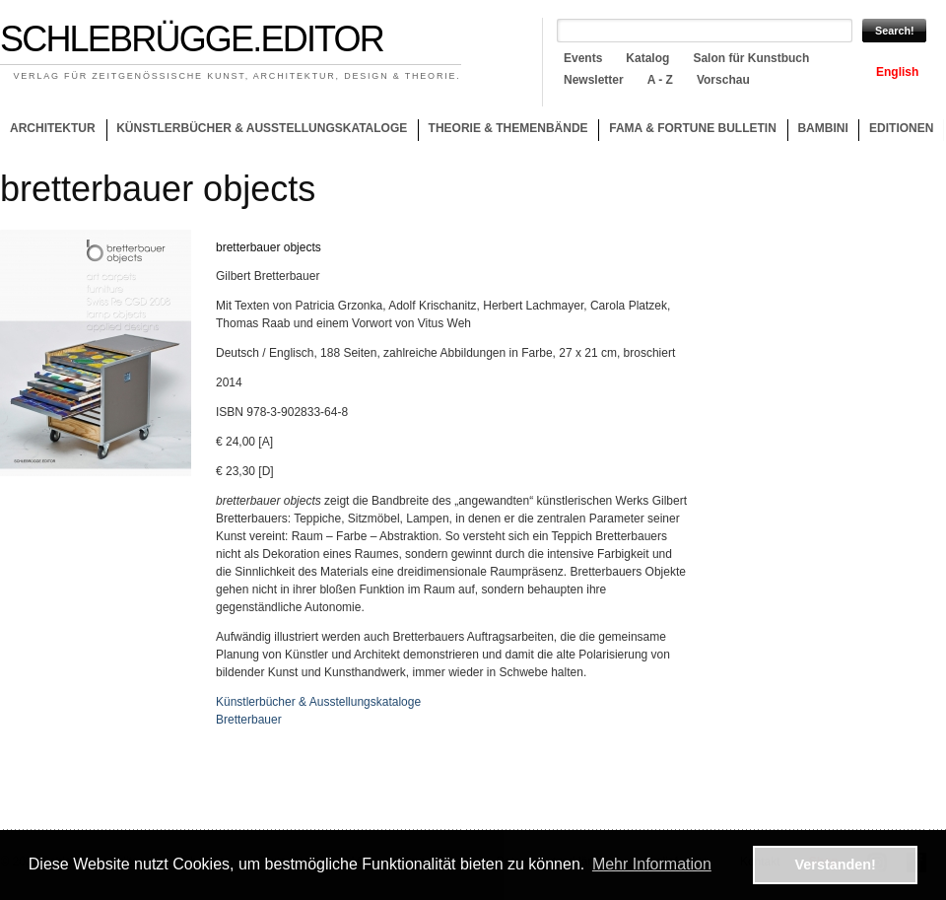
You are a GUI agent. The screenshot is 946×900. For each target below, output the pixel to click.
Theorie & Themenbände (503, 131)
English (897, 72)
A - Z (660, 80)
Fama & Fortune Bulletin (693, 128)
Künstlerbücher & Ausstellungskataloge (261, 128)
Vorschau (723, 80)
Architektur (53, 128)
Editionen (901, 128)
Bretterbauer (249, 720)
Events (583, 58)
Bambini (822, 128)
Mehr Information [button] (651, 864)
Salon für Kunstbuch (751, 58)
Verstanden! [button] (835, 864)
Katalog (647, 58)
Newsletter (594, 80)
